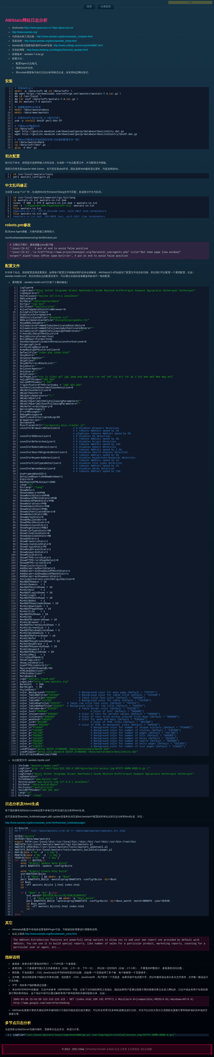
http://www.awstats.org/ (24, 32)
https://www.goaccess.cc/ (37, 27)
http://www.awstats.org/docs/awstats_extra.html (51, 933)
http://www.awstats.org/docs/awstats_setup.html (50, 40)
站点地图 (147, 1049)
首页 (89, 6)
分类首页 (106, 6)
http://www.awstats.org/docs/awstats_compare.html (64, 36)
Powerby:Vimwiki (96, 1049)
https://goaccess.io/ (62, 27)
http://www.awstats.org (51, 681)
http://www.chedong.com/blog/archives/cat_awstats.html (57, 49)
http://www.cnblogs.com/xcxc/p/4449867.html (78, 45)
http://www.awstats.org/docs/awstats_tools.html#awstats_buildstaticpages (45, 822)
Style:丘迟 (113, 1049)
